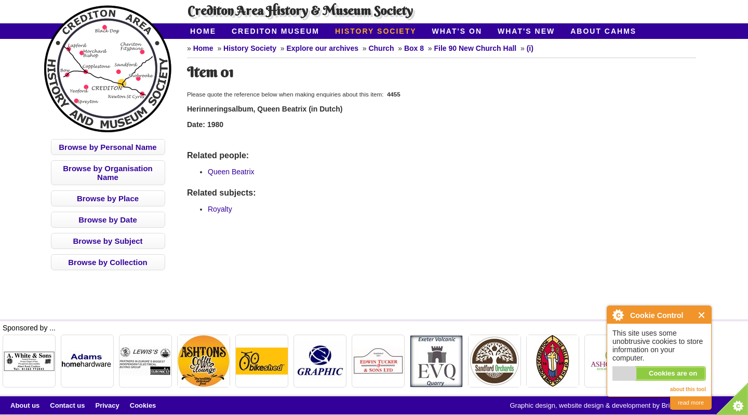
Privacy (107, 405)
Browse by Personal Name (107, 147)
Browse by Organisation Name (108, 173)
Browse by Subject (107, 241)
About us (24, 405)
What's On (457, 31)
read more (691, 402)
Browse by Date (107, 219)
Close (702, 315)
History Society (376, 31)
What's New (526, 31)
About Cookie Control (617, 315)
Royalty (220, 209)
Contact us (67, 405)
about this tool (688, 389)
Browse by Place (108, 198)
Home (203, 31)
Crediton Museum (275, 31)
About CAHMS (603, 31)
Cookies (143, 405)
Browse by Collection (108, 262)
